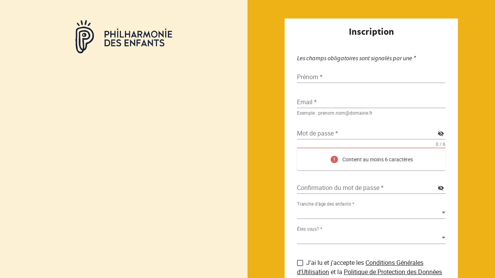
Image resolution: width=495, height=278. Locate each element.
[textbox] (371, 101)
